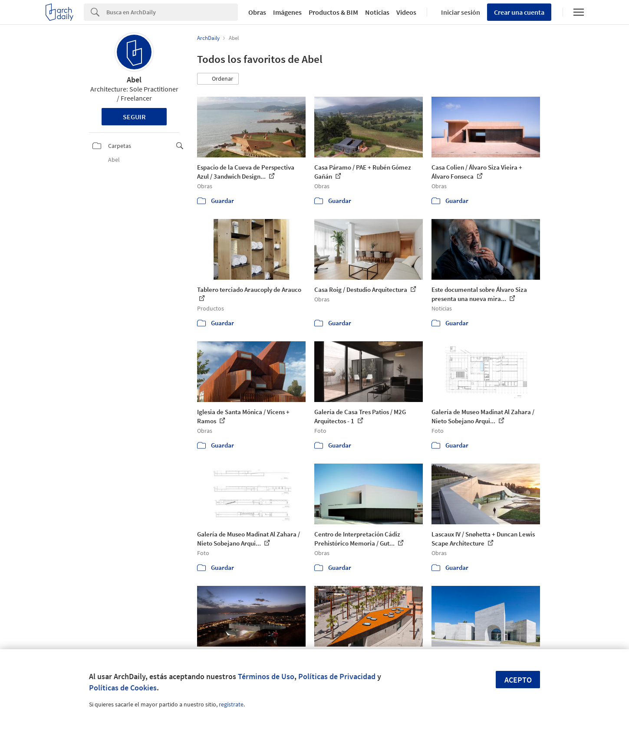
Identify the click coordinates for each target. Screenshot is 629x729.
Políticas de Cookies (123, 688)
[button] (218, 79)
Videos (406, 12)
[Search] (172, 12)
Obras (257, 12)
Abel (134, 80)
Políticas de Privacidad (336, 676)
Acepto (518, 680)
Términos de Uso (266, 676)
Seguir (134, 116)
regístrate (231, 704)
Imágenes (287, 12)
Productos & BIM (333, 12)
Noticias (377, 12)
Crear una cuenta (519, 12)
